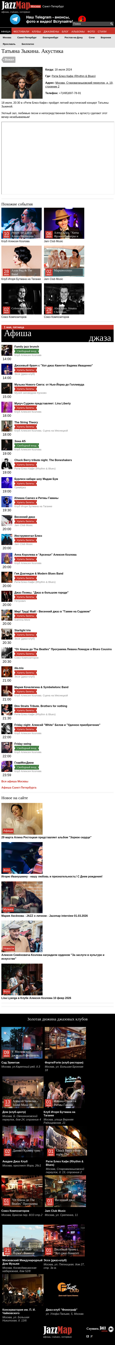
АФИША (5, 31)
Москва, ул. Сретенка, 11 (61, 1215)
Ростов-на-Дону (74, 37)
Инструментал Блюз (28, 535)
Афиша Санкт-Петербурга (18, 787)
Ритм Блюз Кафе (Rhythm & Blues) (74, 76)
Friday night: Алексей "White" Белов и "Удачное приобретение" (57, 724)
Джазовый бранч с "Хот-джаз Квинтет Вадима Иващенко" (53, 365)
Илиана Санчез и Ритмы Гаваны (36, 498)
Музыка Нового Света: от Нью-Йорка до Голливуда (49, 384)
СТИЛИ (102, 31)
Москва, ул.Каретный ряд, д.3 (20, 1066)
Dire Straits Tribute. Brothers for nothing (40, 706)
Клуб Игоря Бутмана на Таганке (21, 263)
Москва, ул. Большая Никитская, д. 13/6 (15, 1319)
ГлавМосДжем (24, 762)
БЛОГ (65, 31)
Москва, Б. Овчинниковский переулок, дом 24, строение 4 (21, 1118)
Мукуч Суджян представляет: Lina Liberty (42, 403)
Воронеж (106, 37)
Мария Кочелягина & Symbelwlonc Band (41, 687)
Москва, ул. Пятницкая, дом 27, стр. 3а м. (64, 1266)
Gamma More (22, 619)
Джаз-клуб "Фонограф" (61, 1309)
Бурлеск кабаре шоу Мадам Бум (36, 479)
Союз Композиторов (21, 300)
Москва (35, 6)
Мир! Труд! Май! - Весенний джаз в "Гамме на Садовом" (52, 611)
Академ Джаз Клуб (15, 1161)
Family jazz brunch (26, 346)
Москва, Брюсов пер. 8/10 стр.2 (21, 1215)
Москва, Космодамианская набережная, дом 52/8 (19, 1269)
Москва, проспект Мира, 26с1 (21, 1165)
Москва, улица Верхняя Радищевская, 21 (58, 1121)
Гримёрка (20, 487)
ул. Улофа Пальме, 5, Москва (64, 1313)
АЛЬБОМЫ (78, 31)
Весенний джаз (24, 516)
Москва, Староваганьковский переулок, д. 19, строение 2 (65, 1171)
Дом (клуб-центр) (14, 1112)
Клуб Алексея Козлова (21, 225)
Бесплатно (28, 44)
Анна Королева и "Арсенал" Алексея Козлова (45, 554)
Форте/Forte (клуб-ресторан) (64, 1062)
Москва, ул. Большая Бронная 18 (64, 1068)
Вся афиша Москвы (14, 781)
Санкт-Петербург (53, 6)
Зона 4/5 (20, 441)
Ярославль (9, 44)
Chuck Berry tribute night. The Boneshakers (43, 460)
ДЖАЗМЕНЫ (51, 31)
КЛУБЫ (36, 31)
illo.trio (19, 668)
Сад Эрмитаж (10, 1062)
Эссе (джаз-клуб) (24, 373)
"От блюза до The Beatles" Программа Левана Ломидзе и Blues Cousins (63, 649)
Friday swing (22, 743)
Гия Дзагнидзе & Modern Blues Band (38, 573)
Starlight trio (22, 630)
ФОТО (91, 31)
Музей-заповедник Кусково (30, 392)
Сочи (92, 37)
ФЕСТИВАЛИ (21, 31)
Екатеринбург (50, 37)
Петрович (20, 600)
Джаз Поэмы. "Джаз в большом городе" (41, 592)
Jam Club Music (64, 225)
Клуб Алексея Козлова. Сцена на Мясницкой (41, 430)
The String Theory (26, 422)
